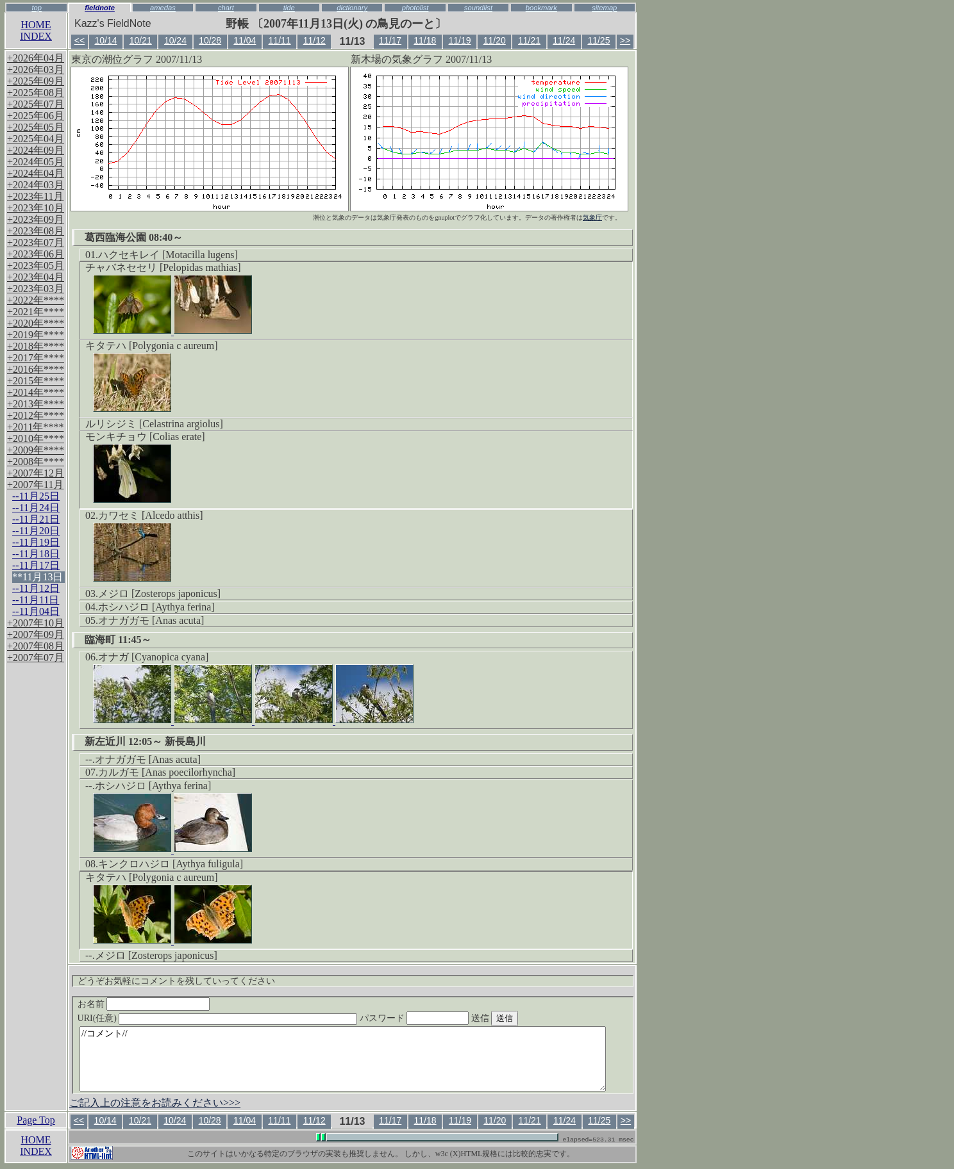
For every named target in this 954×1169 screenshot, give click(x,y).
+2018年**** (35, 346)
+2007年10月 (35, 622)
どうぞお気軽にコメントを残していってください (176, 981)
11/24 (564, 40)
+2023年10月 (35, 207)
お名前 (144, 1004)
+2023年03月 (35, 288)
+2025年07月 (35, 104)
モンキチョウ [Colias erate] (145, 436)
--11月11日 (35, 599)
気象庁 (592, 217)
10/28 (210, 40)
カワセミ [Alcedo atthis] (150, 515)
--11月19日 (36, 542)
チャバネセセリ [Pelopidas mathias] (163, 267)
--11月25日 (36, 496)
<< (79, 40)
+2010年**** (35, 438)
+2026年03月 (35, 69)
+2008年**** (35, 461)
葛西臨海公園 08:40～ (134, 237)
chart (226, 8)
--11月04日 (36, 611)
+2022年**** (35, 300)
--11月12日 (36, 588)
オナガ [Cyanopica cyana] (153, 656)
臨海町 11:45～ (118, 639)
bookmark (541, 8)
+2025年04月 (35, 138)
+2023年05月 (35, 265)
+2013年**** (35, 403)
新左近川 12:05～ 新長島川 (145, 741)
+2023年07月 (35, 242)
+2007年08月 (35, 646)
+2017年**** (35, 357)
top (36, 8)
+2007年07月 (35, 657)
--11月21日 (36, 519)
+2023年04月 (35, 277)
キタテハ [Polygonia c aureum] (151, 345)
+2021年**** (35, 311)
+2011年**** (35, 426)
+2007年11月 (35, 484)
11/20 (494, 40)
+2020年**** (35, 323)
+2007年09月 (35, 634)
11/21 (529, 40)
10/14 (105, 40)
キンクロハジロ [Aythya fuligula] (170, 863)
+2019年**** (35, 334)
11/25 (598, 40)
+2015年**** (35, 380)
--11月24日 (36, 507)
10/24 (175, 40)
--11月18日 (36, 553)
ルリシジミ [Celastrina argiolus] (154, 423)
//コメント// (343, 1058)
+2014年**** (35, 392)
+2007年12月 (35, 473)
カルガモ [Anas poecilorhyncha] (166, 772)
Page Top (35, 1120)
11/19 (460, 40)
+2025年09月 (35, 81)
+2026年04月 (35, 58)
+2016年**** (35, 369)
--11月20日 (36, 530)
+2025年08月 (35, 92)
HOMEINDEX (36, 30)
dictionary (352, 8)
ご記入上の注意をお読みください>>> (154, 1102)
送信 (518, 1018)
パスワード (439, 1018)
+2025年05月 (35, 127)
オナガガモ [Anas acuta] (151, 620)
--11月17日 (36, 565)
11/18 (425, 40)
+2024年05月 (35, 161)
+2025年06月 (35, 115)
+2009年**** (35, 450)
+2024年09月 (35, 150)
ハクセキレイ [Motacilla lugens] (168, 254)
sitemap (604, 8)
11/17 (390, 40)
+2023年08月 (35, 230)
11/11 (280, 40)
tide (289, 8)
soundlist (478, 8)
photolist (415, 8)
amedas (163, 8)
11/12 (314, 40)
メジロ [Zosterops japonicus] (159, 593)
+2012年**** (35, 415)
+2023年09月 (35, 219)
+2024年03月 (35, 184)
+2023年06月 (35, 254)
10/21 (141, 40)
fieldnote (100, 8)
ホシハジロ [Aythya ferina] (156, 606)
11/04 (244, 40)
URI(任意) (230, 1018)
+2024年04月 (35, 173)
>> (625, 40)
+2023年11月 (35, 196)
